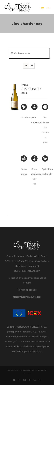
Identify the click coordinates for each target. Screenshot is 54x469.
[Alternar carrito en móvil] (42, 7)
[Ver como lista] (31, 65)
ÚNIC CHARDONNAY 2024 (31, 88)
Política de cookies (27, 290)
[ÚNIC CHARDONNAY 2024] (14, 85)
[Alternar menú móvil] (48, 7)
